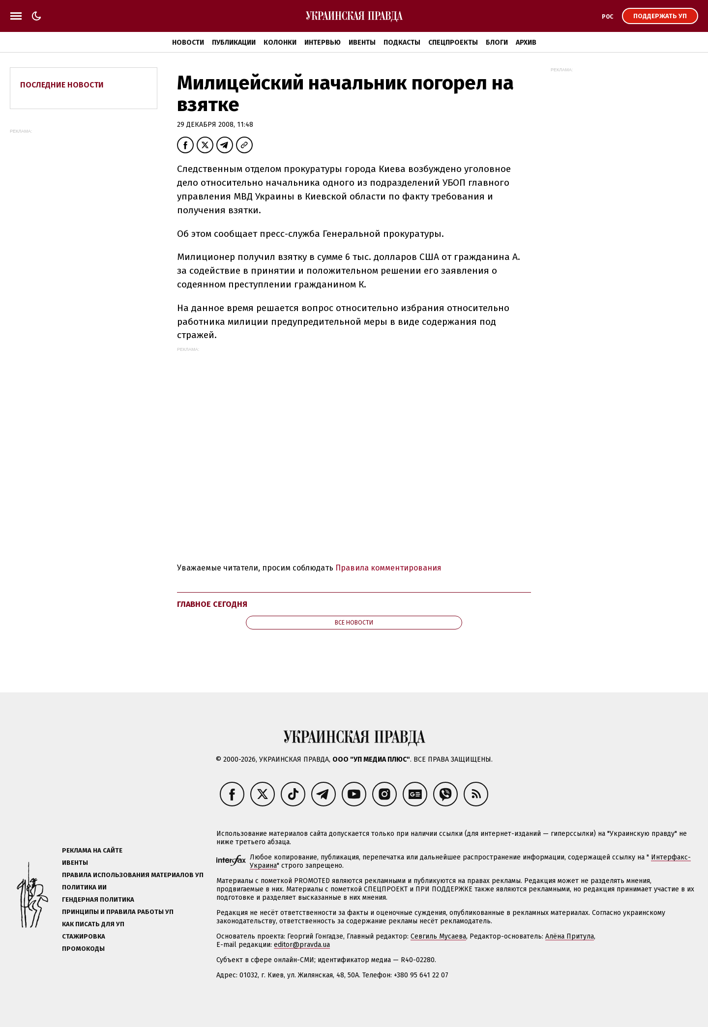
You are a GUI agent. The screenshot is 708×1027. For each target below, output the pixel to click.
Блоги (497, 42)
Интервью (322, 42)
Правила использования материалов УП (133, 875)
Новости (188, 42)
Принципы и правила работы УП (118, 911)
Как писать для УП (93, 924)
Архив (526, 42)
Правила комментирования (388, 567)
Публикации (234, 42)
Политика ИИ (84, 887)
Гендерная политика (98, 899)
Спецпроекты (453, 42)
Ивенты (362, 42)
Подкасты (402, 42)
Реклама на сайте (92, 850)
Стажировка (83, 936)
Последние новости (62, 84)
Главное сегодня (212, 604)
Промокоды (83, 948)
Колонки (280, 42)
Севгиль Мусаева (438, 936)
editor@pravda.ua (302, 945)
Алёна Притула (569, 936)
